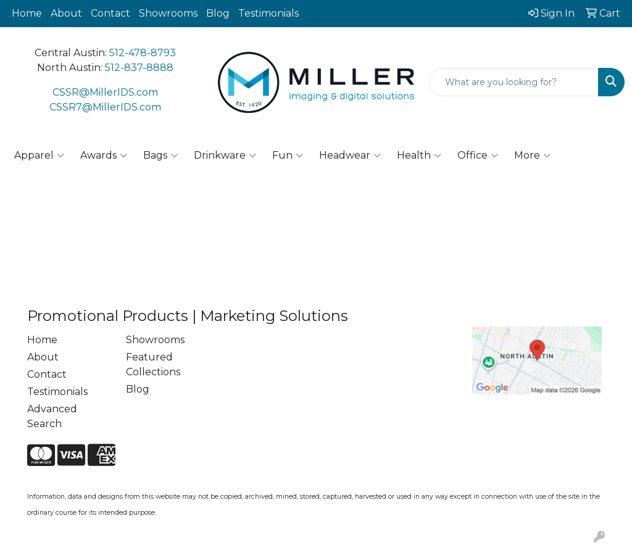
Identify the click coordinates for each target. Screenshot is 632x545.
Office (477, 155)
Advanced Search (52, 416)
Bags (160, 155)
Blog (218, 13)
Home (27, 13)
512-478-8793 (142, 53)
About (66, 13)
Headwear (350, 155)
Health (419, 155)
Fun (287, 155)
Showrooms (168, 13)
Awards (103, 155)
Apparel (39, 155)
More (532, 155)
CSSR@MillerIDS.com (105, 92)
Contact (110, 13)
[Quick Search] (514, 82)
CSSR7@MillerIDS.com (105, 107)
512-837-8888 (139, 67)
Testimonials (268, 13)
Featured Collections (153, 364)
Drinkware (225, 155)
